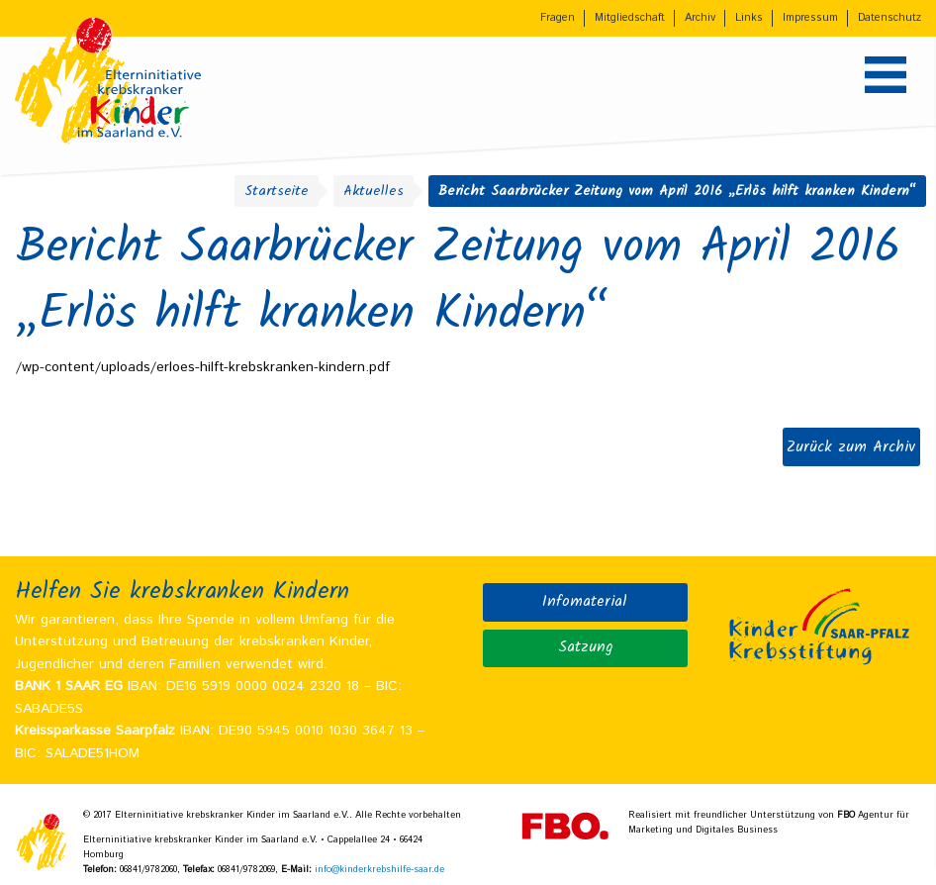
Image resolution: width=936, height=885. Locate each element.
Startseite (276, 191)
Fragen (557, 18)
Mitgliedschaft (630, 18)
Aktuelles (373, 191)
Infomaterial (584, 602)
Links (749, 18)
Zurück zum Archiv (851, 447)
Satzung (585, 647)
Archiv (700, 18)
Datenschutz (889, 18)
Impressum (810, 18)
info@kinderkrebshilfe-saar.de (379, 869)
